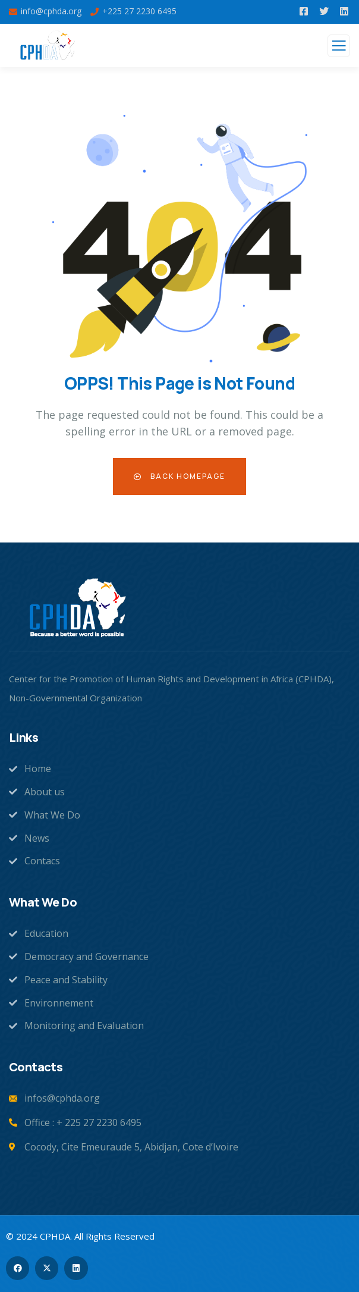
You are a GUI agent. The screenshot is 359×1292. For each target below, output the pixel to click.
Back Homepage (179, 476)
